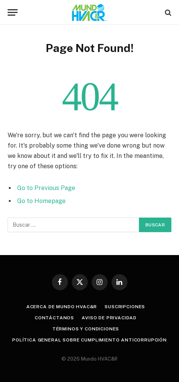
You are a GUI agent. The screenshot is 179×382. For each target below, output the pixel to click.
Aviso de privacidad (109, 317)
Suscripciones (125, 306)
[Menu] (13, 12)
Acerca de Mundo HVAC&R (61, 306)
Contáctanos (54, 317)
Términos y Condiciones (85, 329)
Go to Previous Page (46, 188)
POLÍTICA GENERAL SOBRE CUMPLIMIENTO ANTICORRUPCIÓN (89, 340)
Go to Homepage (41, 201)
